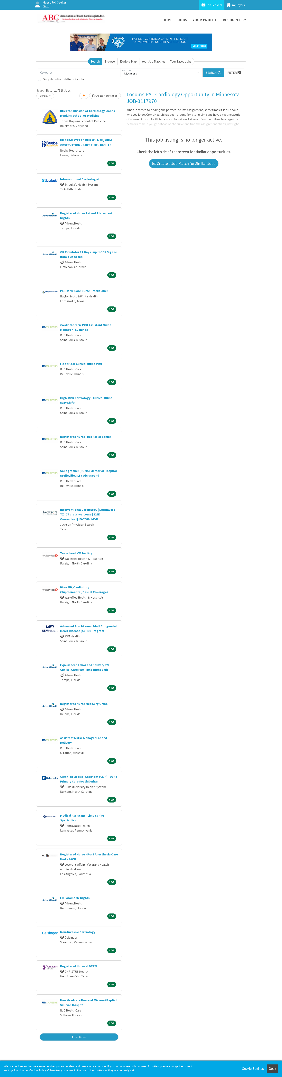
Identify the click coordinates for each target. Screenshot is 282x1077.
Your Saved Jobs (180, 61)
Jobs (182, 20)
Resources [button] (233, 20)
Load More (79, 1037)
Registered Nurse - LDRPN (78, 966)
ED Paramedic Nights (75, 898)
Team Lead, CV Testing (76, 553)
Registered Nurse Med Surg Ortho (84, 704)
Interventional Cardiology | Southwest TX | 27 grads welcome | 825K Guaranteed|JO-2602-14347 (87, 514)
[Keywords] (79, 72)
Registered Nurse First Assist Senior (85, 437)
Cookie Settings (253, 1068)
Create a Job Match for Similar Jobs (183, 163)
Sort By (44, 95)
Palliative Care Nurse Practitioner (84, 291)
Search (95, 61)
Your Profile (205, 20)
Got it (272, 1068)
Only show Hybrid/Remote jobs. (64, 79)
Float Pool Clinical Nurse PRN (81, 364)
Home (168, 20)
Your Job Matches (153, 61)
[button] (234, 72)
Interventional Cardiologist (79, 179)
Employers (236, 4)
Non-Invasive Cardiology (77, 932)
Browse (110, 61)
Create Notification (105, 95)
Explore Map (128, 61)
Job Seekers (212, 4)
